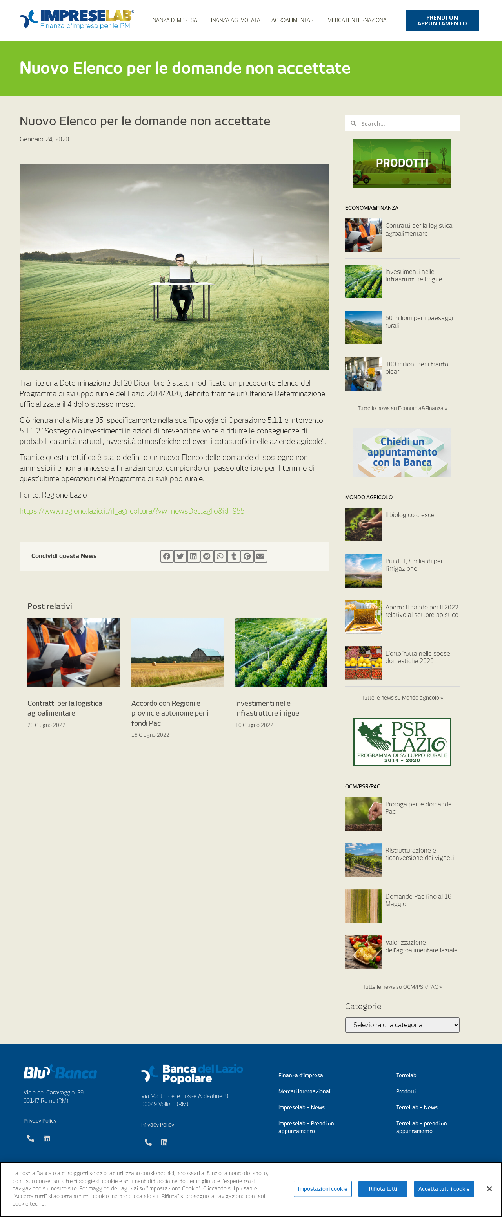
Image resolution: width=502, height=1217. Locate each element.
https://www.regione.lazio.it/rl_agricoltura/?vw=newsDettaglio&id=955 (132, 511)
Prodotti (406, 1091)
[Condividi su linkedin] (193, 556)
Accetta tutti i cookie (444, 1189)
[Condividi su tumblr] (233, 556)
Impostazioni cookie (322, 1189)
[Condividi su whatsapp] (220, 556)
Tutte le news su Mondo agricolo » (402, 698)
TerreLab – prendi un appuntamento (421, 1127)
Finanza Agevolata (234, 20)
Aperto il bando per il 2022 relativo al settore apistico (422, 611)
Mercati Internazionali (359, 20)
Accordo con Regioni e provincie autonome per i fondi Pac (169, 713)
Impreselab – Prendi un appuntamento (306, 1127)
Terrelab (406, 1075)
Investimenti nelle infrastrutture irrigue (414, 276)
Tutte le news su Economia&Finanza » (402, 408)
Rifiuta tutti (383, 1189)
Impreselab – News (301, 1108)
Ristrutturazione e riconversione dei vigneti (420, 854)
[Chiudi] (489, 1188)
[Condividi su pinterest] (247, 556)
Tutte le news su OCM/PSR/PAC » (402, 987)
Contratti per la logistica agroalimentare (419, 229)
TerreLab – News (417, 1108)
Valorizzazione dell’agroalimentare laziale (422, 946)
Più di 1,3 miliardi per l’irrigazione (414, 565)
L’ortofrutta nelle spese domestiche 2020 (418, 657)
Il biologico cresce (410, 515)
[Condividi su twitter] (180, 556)
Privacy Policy (40, 1121)
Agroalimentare (293, 20)
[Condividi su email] (260, 556)
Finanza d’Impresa (173, 20)
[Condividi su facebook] (167, 556)
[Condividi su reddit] (207, 556)
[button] (442, 20)
